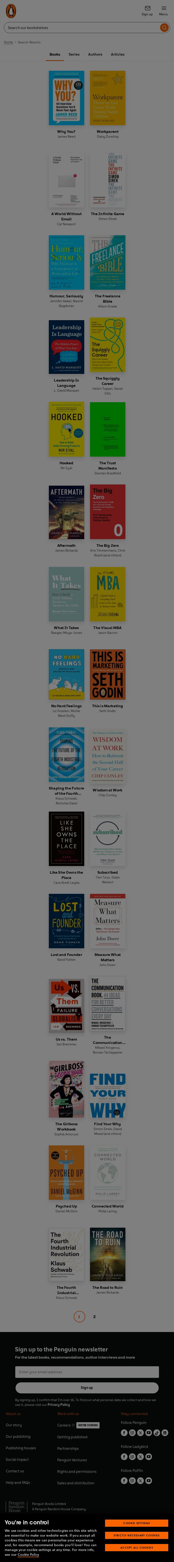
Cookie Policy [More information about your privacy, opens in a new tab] (28, 1555)
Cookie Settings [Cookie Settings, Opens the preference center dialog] (136, 1523)
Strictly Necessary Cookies (137, 1535)
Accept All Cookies (136, 1547)
